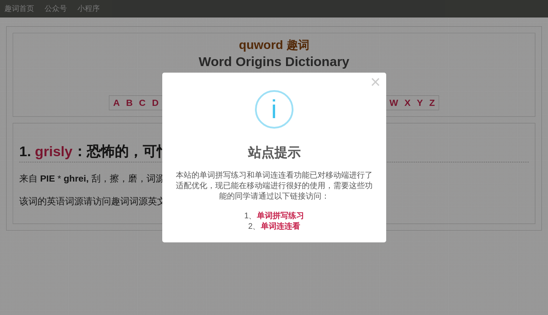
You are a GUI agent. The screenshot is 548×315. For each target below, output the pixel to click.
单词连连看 (280, 226)
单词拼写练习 (280, 215)
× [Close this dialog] (375, 83)
